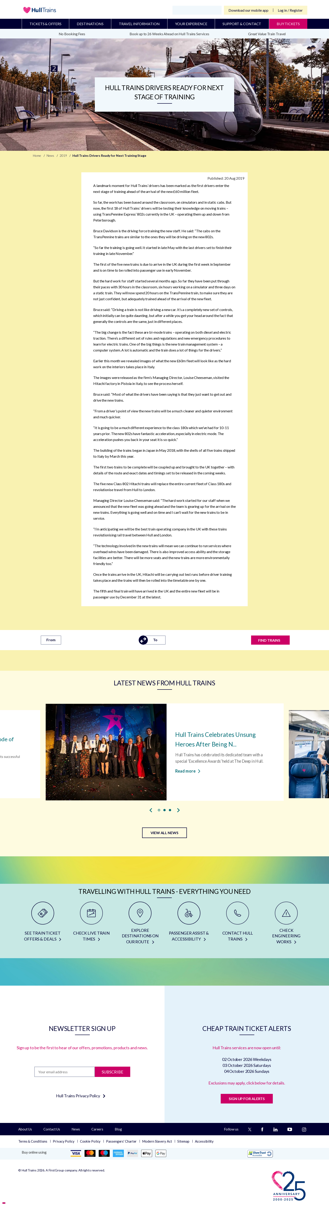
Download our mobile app (248, 10)
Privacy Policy (63, 1141)
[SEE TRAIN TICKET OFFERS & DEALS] (43, 924)
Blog (118, 1129)
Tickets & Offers (45, 24)
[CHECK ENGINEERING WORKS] (286, 924)
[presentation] (151, 810)
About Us (25, 1129)
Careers (97, 1129)
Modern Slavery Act (157, 1141)
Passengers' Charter (121, 1141)
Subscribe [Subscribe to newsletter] (112, 1071)
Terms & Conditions (32, 1141)
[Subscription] (64, 1072)
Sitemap (183, 1141)
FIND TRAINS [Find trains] (269, 640)
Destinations (90, 24)
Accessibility (204, 1141)
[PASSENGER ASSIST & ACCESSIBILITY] (189, 924)
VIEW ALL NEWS (164, 832)
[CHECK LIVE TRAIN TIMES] (91, 924)
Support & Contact (242, 24)
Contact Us (51, 1129)
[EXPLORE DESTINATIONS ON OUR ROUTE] (140, 924)
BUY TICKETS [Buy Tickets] (288, 24)
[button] (159, 810)
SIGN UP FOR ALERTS (247, 1098)
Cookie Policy (90, 1141)
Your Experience (191, 24)
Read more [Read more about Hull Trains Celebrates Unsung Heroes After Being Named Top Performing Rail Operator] (187, 770)
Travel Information (139, 24)
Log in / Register (290, 10)
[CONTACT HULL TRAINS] (237, 924)
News (76, 1129)
